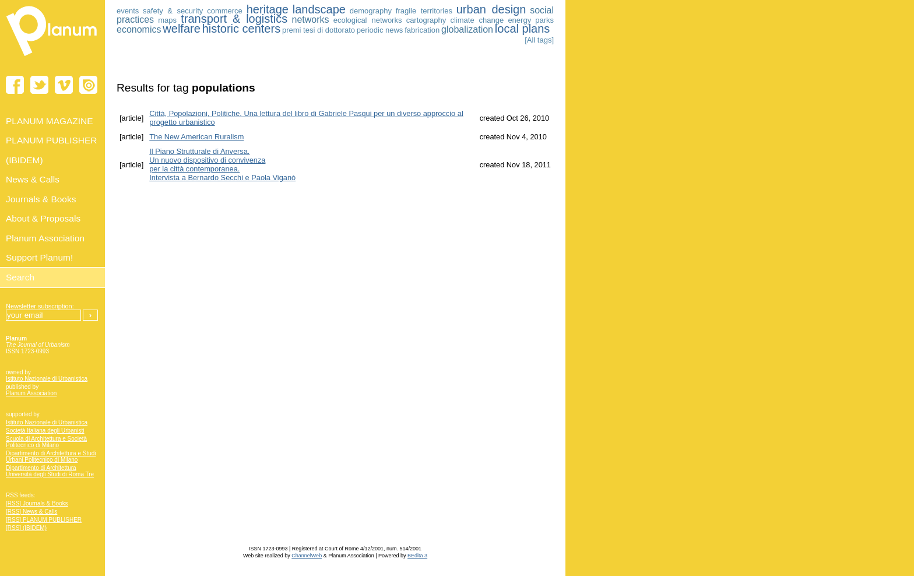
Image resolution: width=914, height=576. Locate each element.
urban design (491, 9)
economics (139, 29)
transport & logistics (234, 18)
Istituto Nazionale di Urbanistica (46, 378)
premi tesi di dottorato (318, 30)
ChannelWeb (306, 556)
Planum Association (31, 393)
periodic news (380, 30)
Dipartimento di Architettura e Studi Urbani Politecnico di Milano (51, 456)
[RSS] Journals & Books (37, 503)
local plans (522, 28)
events (128, 10)
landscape (319, 9)
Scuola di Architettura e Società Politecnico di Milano (46, 441)
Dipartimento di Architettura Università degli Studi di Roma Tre (50, 471)
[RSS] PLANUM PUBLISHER (44, 520)
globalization (467, 29)
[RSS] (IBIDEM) (26, 528)
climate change (477, 20)
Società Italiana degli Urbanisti (45, 430)
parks (544, 20)
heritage (268, 9)
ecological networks (367, 20)
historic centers (241, 28)
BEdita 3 (417, 556)
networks (310, 19)
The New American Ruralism (196, 136)
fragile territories (424, 10)
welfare (181, 28)
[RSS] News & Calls (31, 511)
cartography (426, 20)
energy (519, 20)
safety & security (173, 10)
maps (167, 20)
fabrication (422, 30)
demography (371, 10)
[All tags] (539, 40)
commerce (224, 10)
